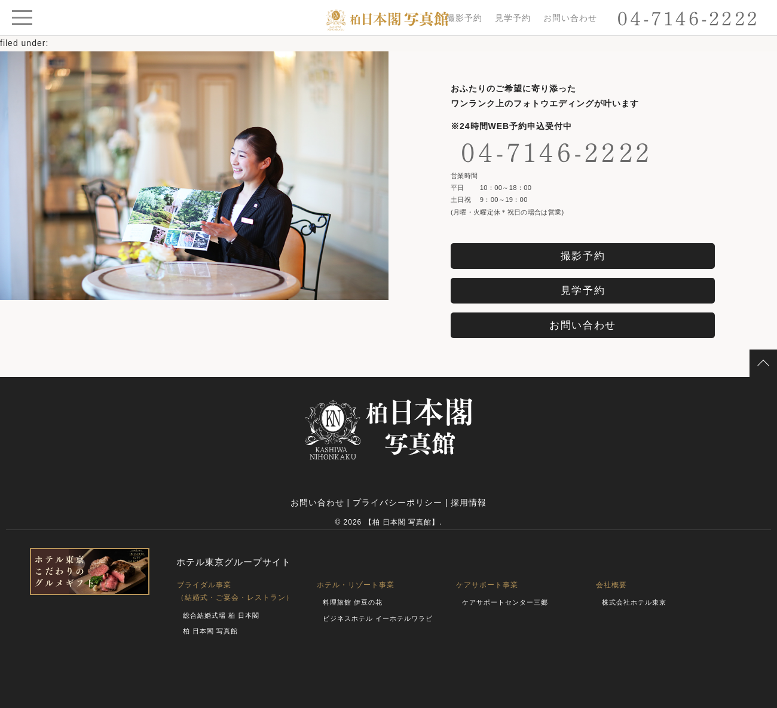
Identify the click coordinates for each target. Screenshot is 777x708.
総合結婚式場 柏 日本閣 (221, 615)
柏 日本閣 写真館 (210, 631)
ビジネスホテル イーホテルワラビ (378, 618)
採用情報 (469, 502)
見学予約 (513, 18)
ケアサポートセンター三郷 (505, 602)
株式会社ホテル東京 (634, 602)
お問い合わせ (570, 18)
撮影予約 (464, 18)
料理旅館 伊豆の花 (353, 602)
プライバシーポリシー (397, 502)
